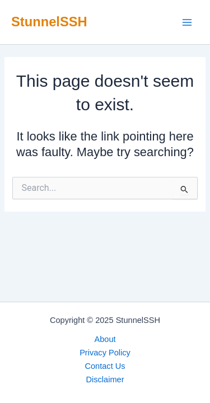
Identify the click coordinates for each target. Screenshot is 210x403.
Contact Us (105, 366)
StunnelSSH (49, 22)
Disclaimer (105, 379)
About (104, 339)
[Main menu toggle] (187, 22)
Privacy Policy (105, 352)
